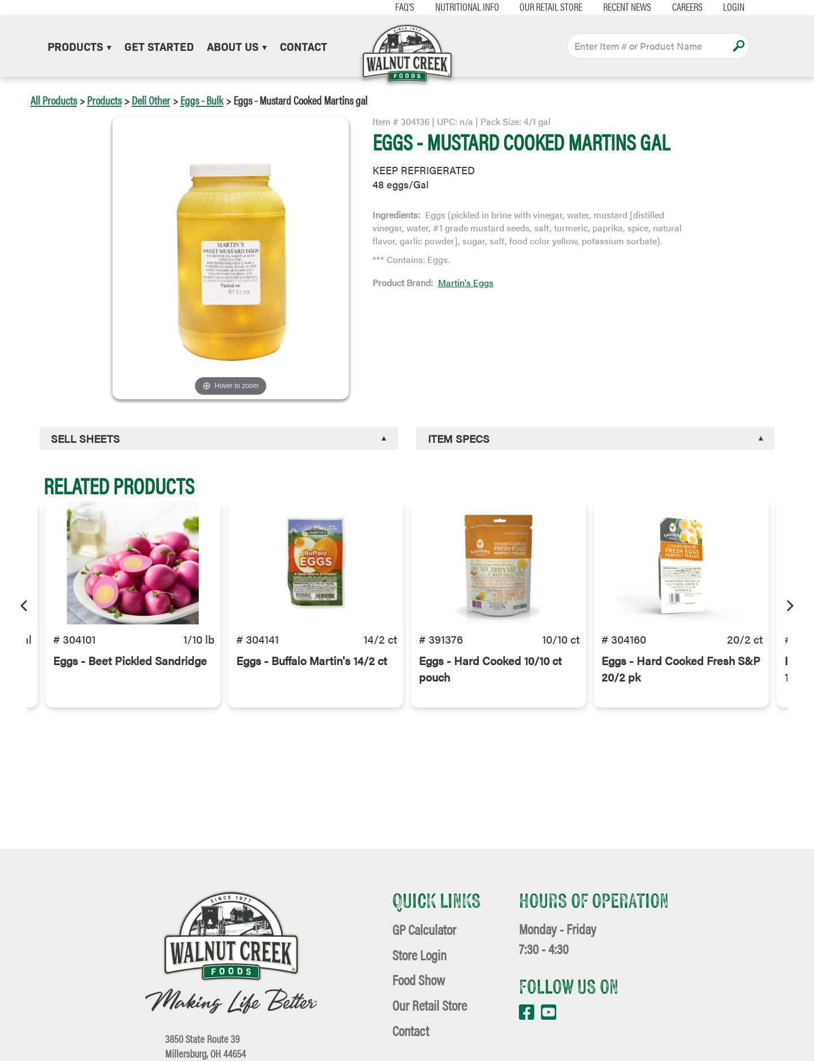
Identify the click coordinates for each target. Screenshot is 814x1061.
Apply (739, 45)
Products (79, 45)
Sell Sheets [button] (85, 438)
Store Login (419, 954)
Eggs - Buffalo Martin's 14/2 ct (311, 674)
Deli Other (151, 100)
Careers (671, 7)
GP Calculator (424, 929)
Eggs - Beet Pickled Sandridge (130, 674)
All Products (54, 100)
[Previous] (25, 604)
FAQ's (389, 7)
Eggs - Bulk (201, 100)
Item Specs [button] (459, 438)
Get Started (159, 45)
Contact (303, 45)
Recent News (612, 7)
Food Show (418, 979)
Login (718, 7)
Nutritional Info (451, 7)
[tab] (219, 438)
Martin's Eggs (465, 282)
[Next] (789, 604)
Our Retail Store (535, 7)
